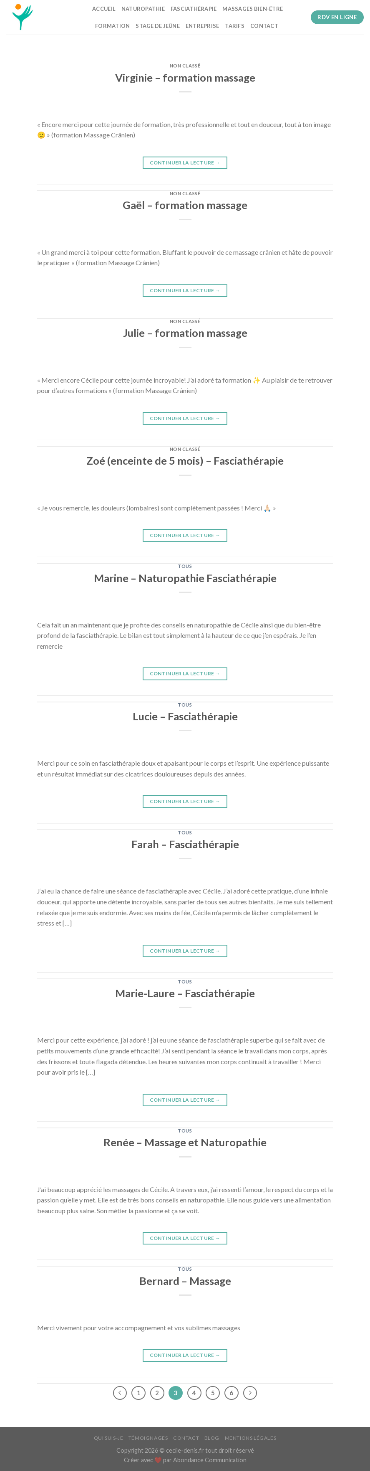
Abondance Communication (210, 1460)
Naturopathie (143, 8)
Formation (112, 25)
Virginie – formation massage (185, 77)
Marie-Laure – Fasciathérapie (185, 993)
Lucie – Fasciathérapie (185, 716)
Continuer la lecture (185, 163)
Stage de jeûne (158, 25)
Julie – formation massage (185, 332)
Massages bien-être (252, 8)
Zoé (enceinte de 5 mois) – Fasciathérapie (185, 460)
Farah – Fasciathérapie (185, 844)
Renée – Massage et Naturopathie (185, 1142)
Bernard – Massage (185, 1280)
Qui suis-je (108, 1438)
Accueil (104, 8)
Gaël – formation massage (185, 205)
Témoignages (148, 1438)
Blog (211, 1438)
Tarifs (234, 25)
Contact (264, 25)
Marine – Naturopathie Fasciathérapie (185, 578)
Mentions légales (251, 1438)
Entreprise (202, 25)
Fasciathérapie (194, 8)
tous (185, 566)
